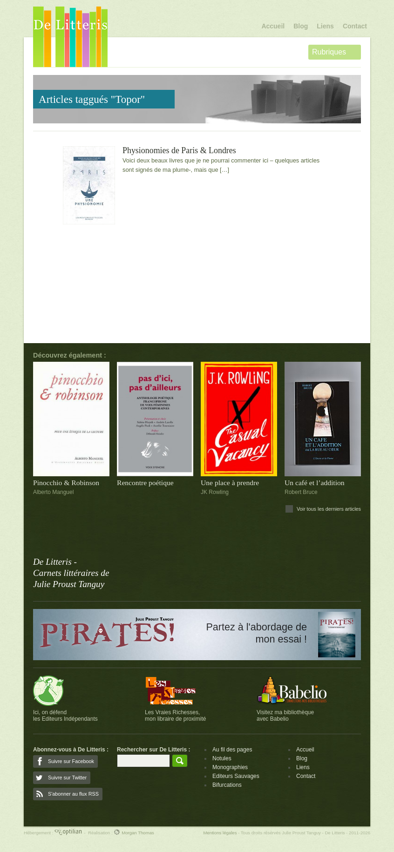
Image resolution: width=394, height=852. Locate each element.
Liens (325, 26)
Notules (221, 758)
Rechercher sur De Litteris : (153, 749)
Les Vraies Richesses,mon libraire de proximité (175, 715)
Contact (355, 26)
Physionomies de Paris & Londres (179, 150)
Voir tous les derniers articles (329, 509)
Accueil (273, 26)
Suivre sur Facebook (71, 761)
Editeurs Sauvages (235, 776)
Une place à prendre (230, 483)
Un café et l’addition (315, 483)
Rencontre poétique (145, 483)
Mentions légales (220, 832)
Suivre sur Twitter (67, 777)
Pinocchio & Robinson (66, 483)
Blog (300, 26)
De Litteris (70, 37)
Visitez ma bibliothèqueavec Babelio (285, 715)
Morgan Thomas (134, 832)
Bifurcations (227, 785)
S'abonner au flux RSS (73, 794)
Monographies (230, 767)
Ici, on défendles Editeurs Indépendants (65, 715)
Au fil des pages (232, 749)
